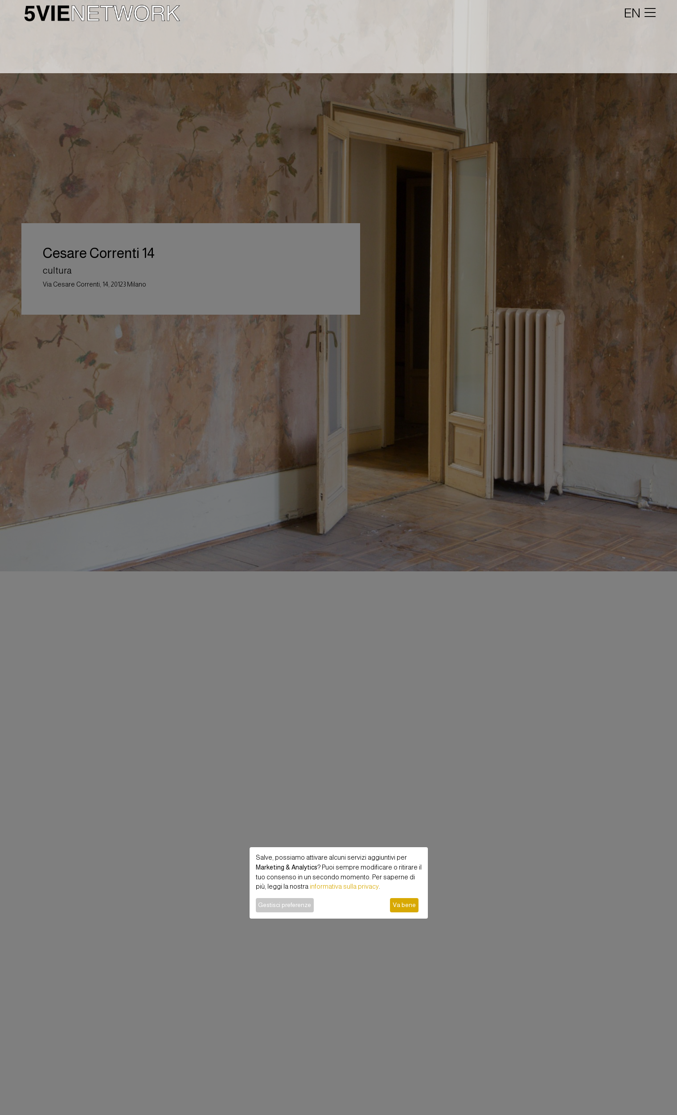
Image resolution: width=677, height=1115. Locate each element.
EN (632, 13)
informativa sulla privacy (344, 886)
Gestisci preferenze (284, 904)
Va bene (404, 904)
